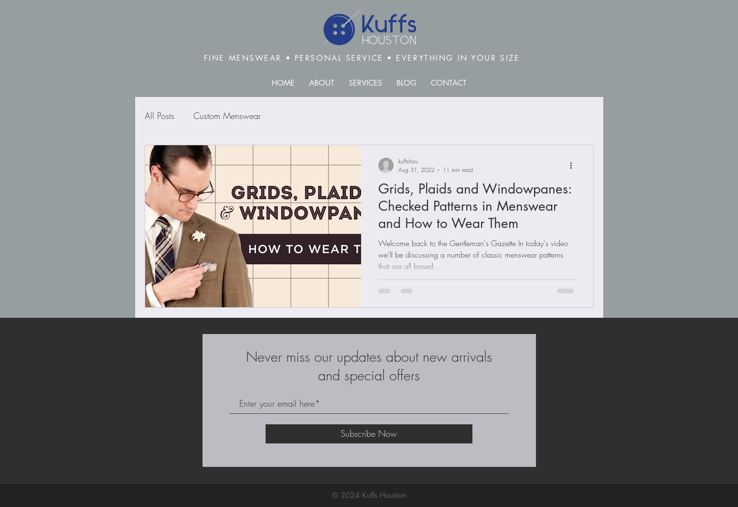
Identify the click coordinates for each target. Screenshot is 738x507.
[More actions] (574, 165)
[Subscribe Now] (369, 433)
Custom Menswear (227, 115)
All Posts (159, 115)
